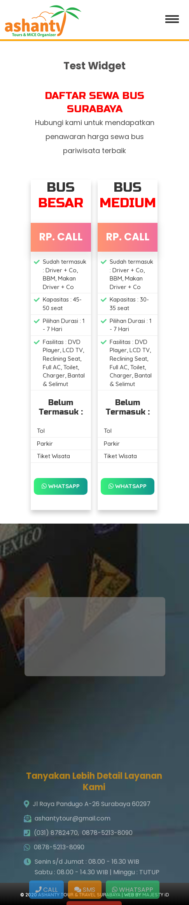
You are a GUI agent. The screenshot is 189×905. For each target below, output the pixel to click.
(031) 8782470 (56, 861)
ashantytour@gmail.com (72, 847)
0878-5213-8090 (107, 861)
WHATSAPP (61, 486)
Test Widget (94, 66)
